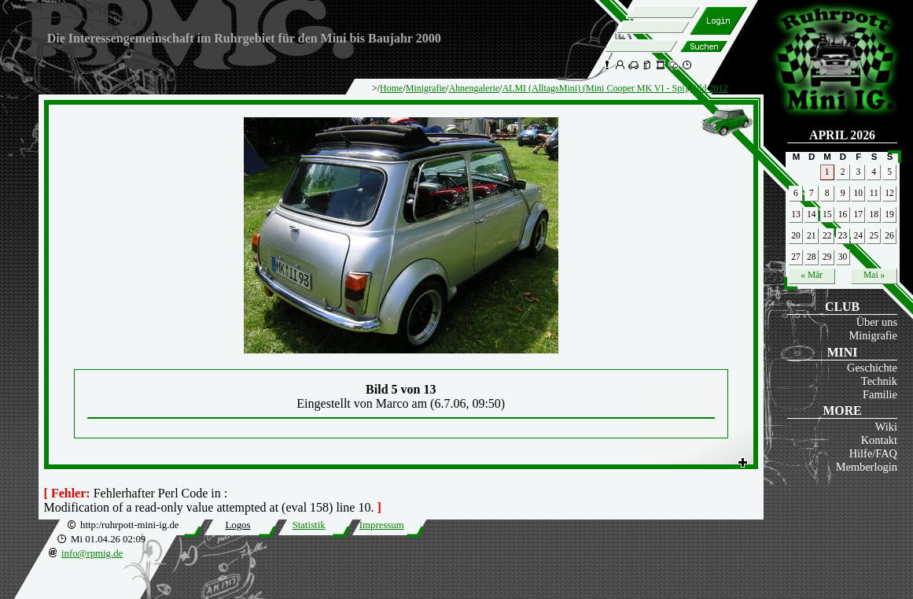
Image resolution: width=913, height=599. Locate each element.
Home (391, 88)
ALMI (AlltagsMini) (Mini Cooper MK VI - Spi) (594, 88)
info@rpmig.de (92, 553)
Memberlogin (866, 466)
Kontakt (879, 440)
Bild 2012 (709, 88)
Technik (879, 381)
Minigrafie (873, 335)
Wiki (886, 426)
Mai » (874, 274)
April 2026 (842, 135)
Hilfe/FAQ (873, 453)
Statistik (309, 525)
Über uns (876, 322)
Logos (237, 525)
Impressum (381, 525)
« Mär (812, 274)
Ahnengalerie (473, 88)
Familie (880, 394)
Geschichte (872, 367)
